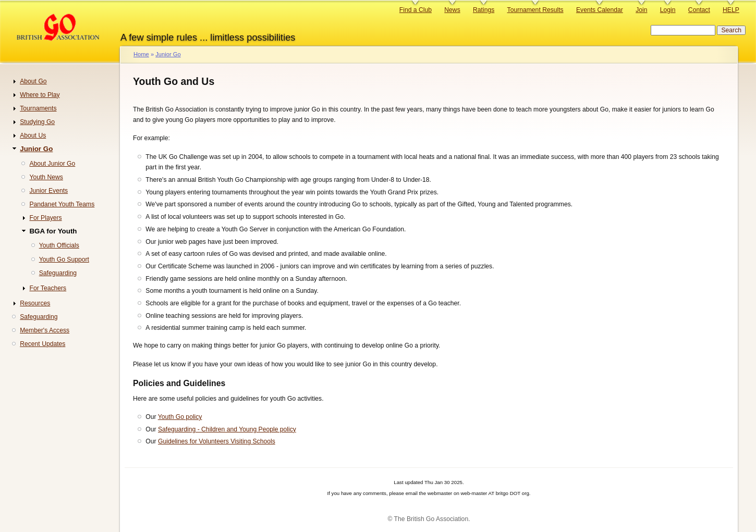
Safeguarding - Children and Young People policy (227, 429)
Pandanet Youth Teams (61, 204)
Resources (35, 303)
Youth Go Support (64, 259)
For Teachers (47, 288)
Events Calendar (599, 10)
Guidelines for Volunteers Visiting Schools (216, 441)
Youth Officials (59, 245)
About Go (33, 81)
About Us (33, 135)
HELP (731, 10)
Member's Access (44, 330)
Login (668, 10)
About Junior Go (52, 163)
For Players (45, 217)
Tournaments (38, 108)
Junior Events (48, 190)
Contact (699, 10)
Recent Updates (42, 344)
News (452, 10)
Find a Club (415, 10)
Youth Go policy (180, 416)
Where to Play (39, 94)
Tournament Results (535, 10)
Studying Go (37, 122)
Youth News (46, 177)
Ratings (483, 10)
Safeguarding (58, 273)
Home (141, 54)
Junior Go (167, 54)
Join (641, 10)
